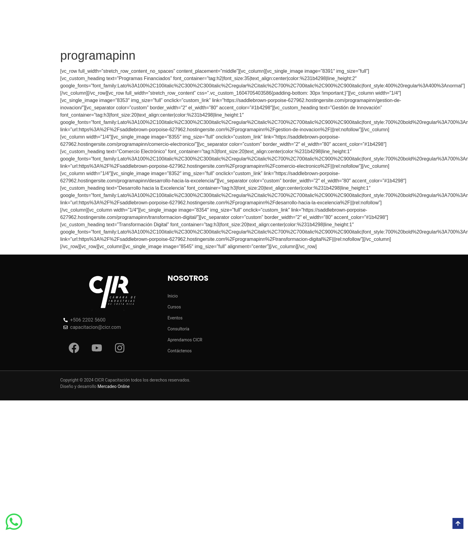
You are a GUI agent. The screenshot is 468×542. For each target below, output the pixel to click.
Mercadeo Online (114, 386)
